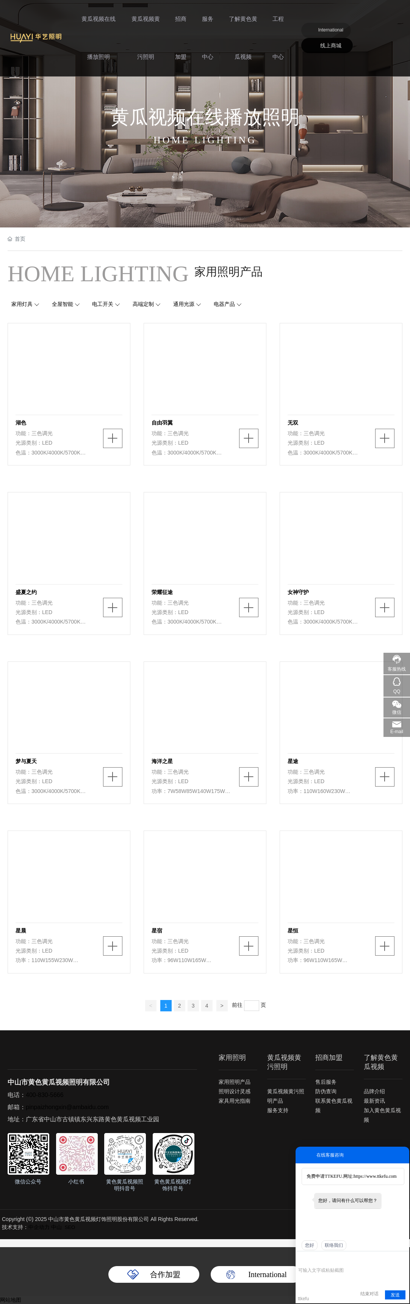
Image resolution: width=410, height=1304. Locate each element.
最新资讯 (374, 1101)
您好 (309, 1245)
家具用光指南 (234, 1101)
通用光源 (184, 304)
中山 (56, 1227)
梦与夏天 (26, 761)
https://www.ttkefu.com (375, 1176)
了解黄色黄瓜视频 (242, 41)
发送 (395, 1295)
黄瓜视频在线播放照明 (98, 41)
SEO (70, 1227)
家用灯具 (22, 304)
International (330, 34)
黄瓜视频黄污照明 (145, 41)
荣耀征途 (162, 592)
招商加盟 (180, 41)
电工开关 (103, 304)
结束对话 (369, 1293)
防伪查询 (325, 1092)
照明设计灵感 (234, 1092)
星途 (293, 761)
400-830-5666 (45, 1095)
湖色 (21, 423)
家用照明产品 (234, 1082)
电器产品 (224, 304)
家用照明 (232, 1057)
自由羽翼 (162, 423)
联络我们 (334, 1245)
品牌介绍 (374, 1091)
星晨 (21, 931)
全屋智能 (62, 304)
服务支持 (277, 1110)
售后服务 (325, 1082)
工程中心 (278, 41)
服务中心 (208, 41)
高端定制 (143, 304)
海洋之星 (162, 761)
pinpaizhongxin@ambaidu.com (67, 1107)
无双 (293, 423)
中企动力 (39, 1227)
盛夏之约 (26, 592)
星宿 (157, 931)
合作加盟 (165, 1274)
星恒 (293, 931)
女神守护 (298, 592)
